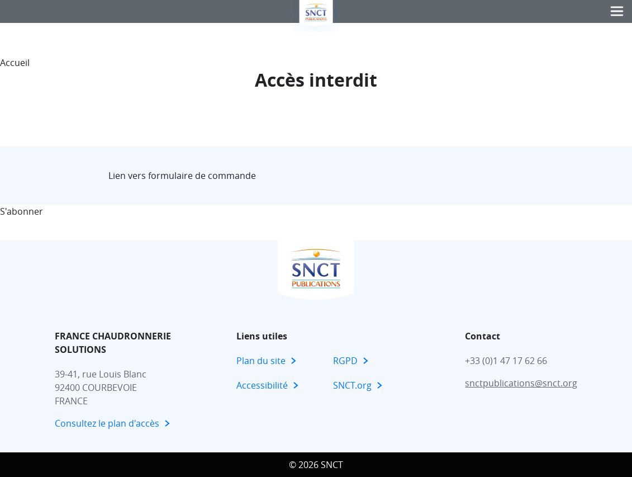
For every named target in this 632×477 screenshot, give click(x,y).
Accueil (15, 62)
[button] (616, 11)
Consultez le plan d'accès (107, 423)
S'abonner (21, 211)
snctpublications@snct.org (521, 383)
